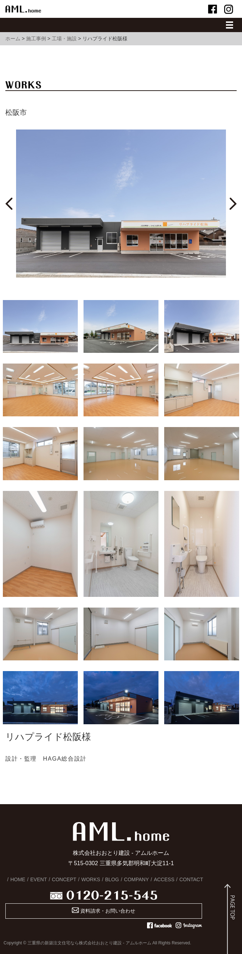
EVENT (38, 879)
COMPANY (136, 879)
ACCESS (164, 879)
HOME (17, 879)
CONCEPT (64, 879)
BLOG (112, 879)
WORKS (90, 879)
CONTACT (191, 879)
